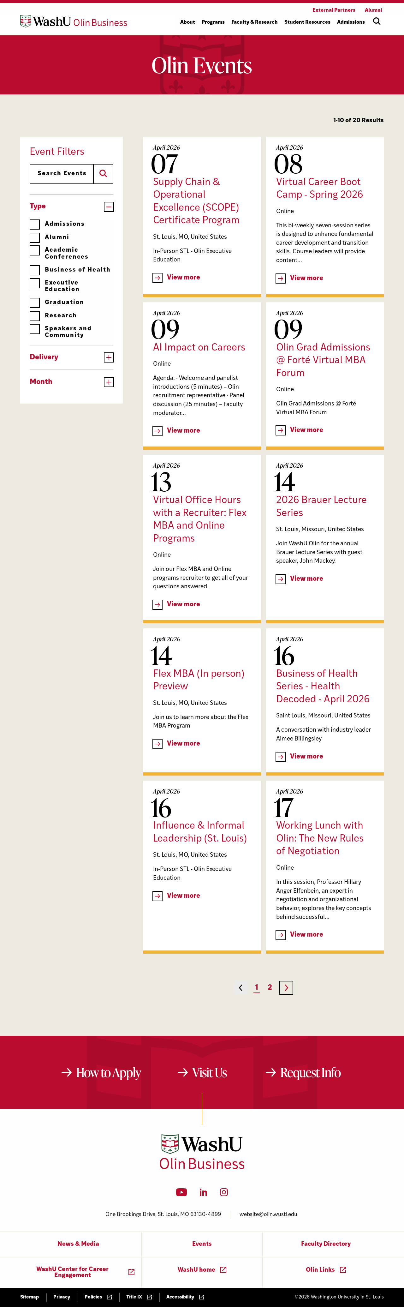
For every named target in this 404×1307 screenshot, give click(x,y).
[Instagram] (224, 1194)
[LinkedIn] (203, 1194)
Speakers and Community (61, 332)
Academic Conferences (59, 253)
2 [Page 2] (270, 988)
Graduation (57, 302)
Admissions (57, 224)
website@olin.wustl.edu (268, 1214)
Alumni (49, 237)
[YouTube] (181, 1194)
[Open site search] (377, 21)
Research (53, 316)
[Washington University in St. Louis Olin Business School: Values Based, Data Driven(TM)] (202, 1167)
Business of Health (70, 270)
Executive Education (55, 286)
